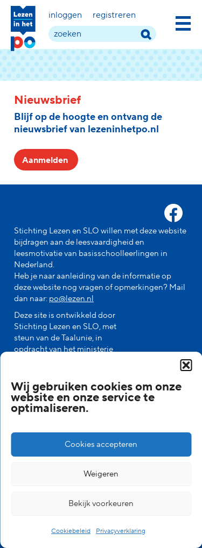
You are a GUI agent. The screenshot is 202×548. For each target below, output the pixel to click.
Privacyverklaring (120, 531)
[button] (185, 365)
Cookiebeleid (70, 531)
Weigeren (101, 474)
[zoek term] (102, 34)
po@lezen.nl (71, 299)
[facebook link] (173, 213)
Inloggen (65, 15)
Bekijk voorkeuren (101, 504)
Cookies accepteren (101, 444)
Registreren (114, 15)
